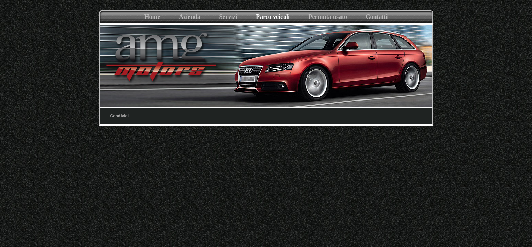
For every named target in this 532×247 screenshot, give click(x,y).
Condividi (119, 116)
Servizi (228, 16)
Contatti (377, 16)
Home (152, 16)
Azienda (189, 16)
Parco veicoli (273, 16)
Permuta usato (327, 16)
